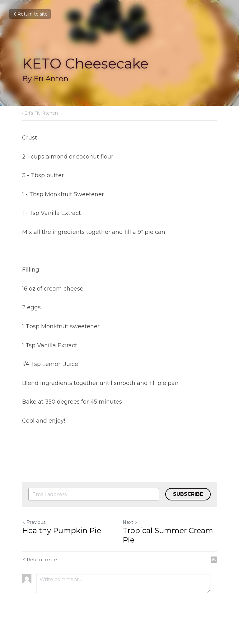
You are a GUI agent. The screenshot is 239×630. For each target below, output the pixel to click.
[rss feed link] (214, 560)
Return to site (30, 14)
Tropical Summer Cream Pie (168, 535)
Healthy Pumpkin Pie (61, 530)
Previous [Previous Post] (33, 522)
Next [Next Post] (130, 522)
